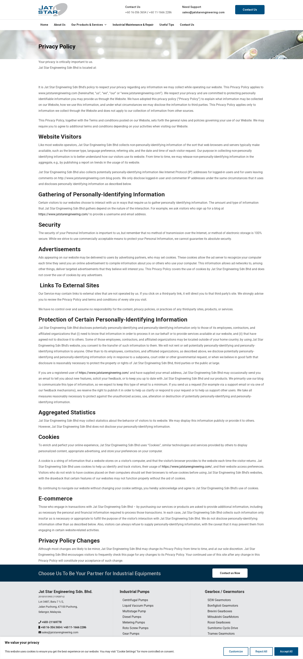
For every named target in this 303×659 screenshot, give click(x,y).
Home (44, 24)
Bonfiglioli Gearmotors (223, 605)
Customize (236, 651)
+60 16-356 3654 (135, 12)
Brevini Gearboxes (220, 611)
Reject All (261, 651)
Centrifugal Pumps (135, 600)
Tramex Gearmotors (221, 633)
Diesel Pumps (132, 617)
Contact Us (250, 9)
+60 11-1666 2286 (160, 12)
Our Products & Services (89, 24)
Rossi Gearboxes (219, 622)
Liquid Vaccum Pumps (138, 605)
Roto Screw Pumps (135, 628)
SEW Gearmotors (219, 600)
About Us (60, 24)
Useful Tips (166, 24)
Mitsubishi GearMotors (223, 617)
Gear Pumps (131, 633)
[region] (151, 648)
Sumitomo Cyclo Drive (223, 628)
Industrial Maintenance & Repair (133, 24)
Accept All (286, 651)
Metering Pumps (134, 622)
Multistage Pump (134, 611)
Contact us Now (230, 573)
